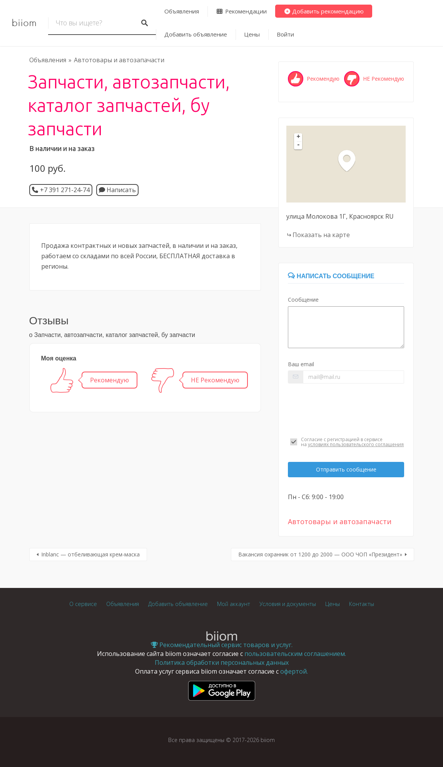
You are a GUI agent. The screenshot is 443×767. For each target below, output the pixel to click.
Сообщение (303, 299)
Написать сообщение (331, 276)
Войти (285, 34)
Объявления (181, 11)
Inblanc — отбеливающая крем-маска (90, 554)
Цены (252, 34)
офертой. (294, 671)
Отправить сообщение (346, 469)
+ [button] (299, 137)
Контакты (361, 604)
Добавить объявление (195, 34)
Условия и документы (287, 604)
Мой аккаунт (233, 604)
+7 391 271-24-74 (65, 190)
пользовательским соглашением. (295, 653)
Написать (117, 190)
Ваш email (301, 364)
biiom (24, 23)
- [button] (299, 145)
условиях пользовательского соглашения (356, 444)
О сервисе (83, 604)
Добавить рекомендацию (324, 11)
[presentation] (346, 410)
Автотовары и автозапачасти (119, 60)
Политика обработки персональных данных (222, 662)
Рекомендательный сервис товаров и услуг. (222, 645)
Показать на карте (321, 235)
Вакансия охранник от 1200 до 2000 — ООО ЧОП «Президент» (320, 554)
